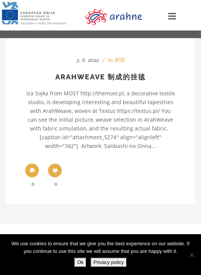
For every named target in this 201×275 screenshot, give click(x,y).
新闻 (119, 59)
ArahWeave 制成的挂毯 (100, 77)
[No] (191, 255)
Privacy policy (108, 262)
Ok (80, 262)
